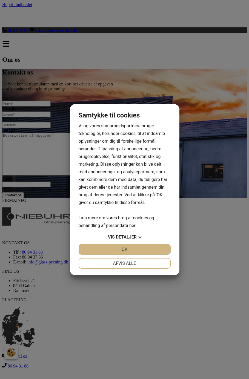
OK (124, 249)
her (132, 225)
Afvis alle (124, 263)
